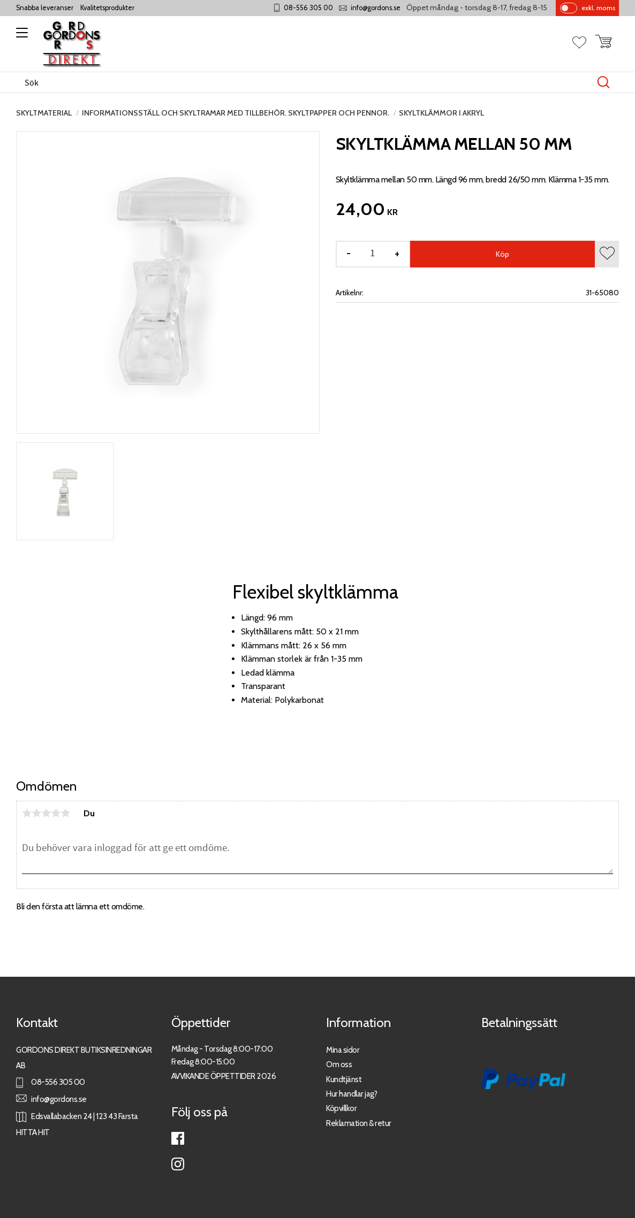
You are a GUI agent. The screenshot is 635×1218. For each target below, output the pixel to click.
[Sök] (603, 82)
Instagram (177, 1164)
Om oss (339, 1064)
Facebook (177, 1138)
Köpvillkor (341, 1108)
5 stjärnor (65, 813)
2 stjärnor (36, 813)
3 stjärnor (46, 813)
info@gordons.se (375, 8)
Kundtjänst (343, 1079)
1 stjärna (27, 813)
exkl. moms (598, 8)
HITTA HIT (33, 1132)
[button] (20, 36)
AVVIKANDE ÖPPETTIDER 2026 (223, 1076)
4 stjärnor (56, 813)
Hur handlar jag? (351, 1094)
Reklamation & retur (358, 1123)
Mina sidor (342, 1050)
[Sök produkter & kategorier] (306, 82)
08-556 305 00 (308, 8)
